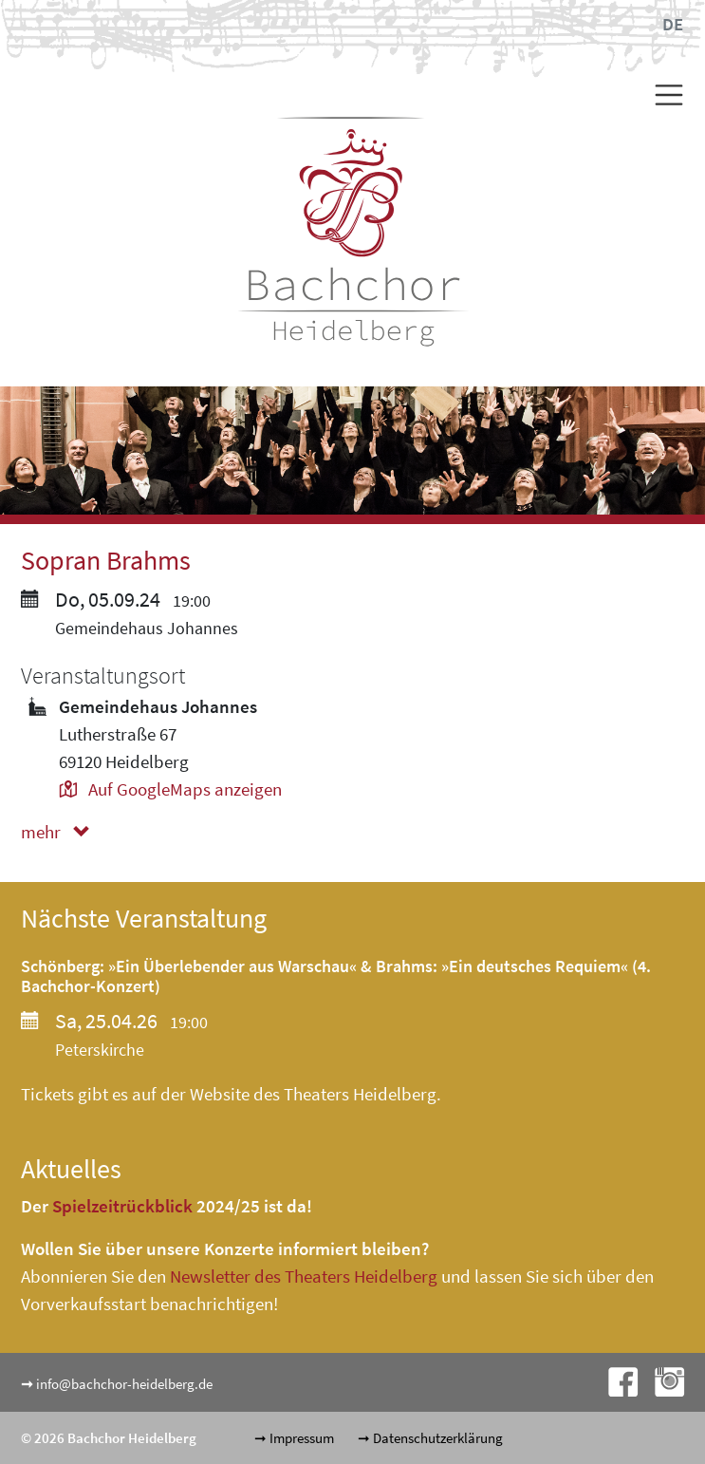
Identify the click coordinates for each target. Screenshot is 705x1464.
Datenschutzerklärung (438, 1438)
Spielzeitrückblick (122, 1205)
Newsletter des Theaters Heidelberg (303, 1276)
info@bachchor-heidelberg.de (124, 1384)
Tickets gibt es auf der (105, 1093)
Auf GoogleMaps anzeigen (170, 789)
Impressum (301, 1438)
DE (672, 23)
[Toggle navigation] (662, 95)
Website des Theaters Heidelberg (313, 1093)
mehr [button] (59, 832)
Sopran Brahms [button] (106, 560)
